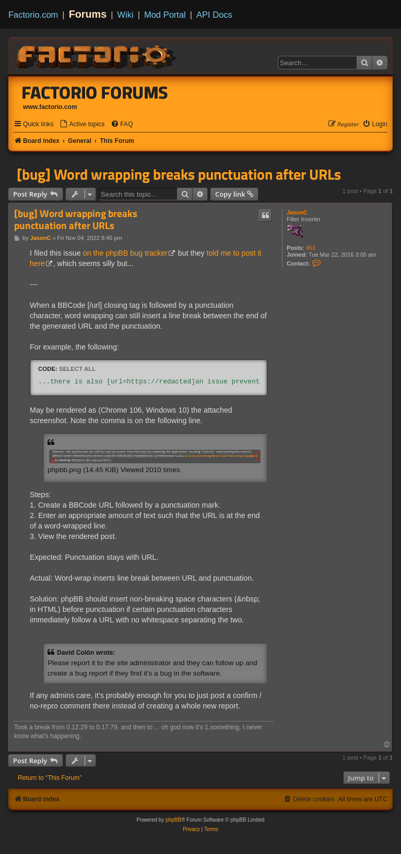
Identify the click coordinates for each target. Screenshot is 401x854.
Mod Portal (165, 14)
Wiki (125, 14)
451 (310, 248)
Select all (77, 369)
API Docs (214, 14)
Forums (88, 14)
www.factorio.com (50, 107)
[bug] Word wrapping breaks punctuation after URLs (179, 174)
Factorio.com (33, 14)
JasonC (297, 212)
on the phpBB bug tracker (125, 253)
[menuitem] (82, 124)
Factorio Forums (95, 92)
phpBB (173, 820)
